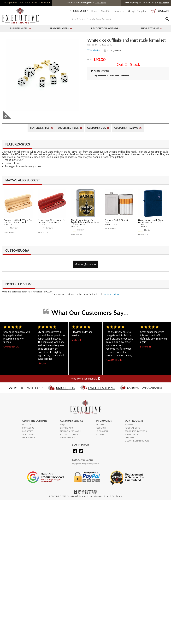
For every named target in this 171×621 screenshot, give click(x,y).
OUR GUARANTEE (29, 434)
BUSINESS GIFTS (132, 425)
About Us (105, 11)
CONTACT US (28, 428)
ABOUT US (26, 425)
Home (94, 11)
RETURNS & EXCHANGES (70, 431)
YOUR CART (160, 11)
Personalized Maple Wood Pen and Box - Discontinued (18, 221)
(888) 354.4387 (79, 11)
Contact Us (119, 11)
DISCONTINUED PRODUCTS (137, 441)
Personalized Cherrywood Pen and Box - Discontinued (52, 221)
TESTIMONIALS (28, 438)
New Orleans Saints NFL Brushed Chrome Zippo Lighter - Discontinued (85, 222)
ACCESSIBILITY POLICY (70, 434)
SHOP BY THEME (132, 434)
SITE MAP (100, 434)
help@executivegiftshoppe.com (85, 464)
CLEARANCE (130, 438)
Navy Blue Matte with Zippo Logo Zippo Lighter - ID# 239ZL (151, 222)
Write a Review (93, 50)
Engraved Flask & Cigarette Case (117, 221)
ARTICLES (100, 425)
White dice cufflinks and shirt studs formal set (22, 292)
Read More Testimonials (85, 378)
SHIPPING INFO (66, 428)
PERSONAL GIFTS (132, 428)
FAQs (62, 425)
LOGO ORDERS (102, 431)
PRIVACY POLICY (67, 438)
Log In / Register (137, 11)
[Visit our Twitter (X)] (81, 451)
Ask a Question (114, 51)
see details (164, 3)
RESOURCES (101, 428)
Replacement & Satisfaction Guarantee (110, 76)
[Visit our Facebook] (75, 451)
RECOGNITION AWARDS (136, 431)
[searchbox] (120, 19)
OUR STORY (27, 431)
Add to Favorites (100, 71)
